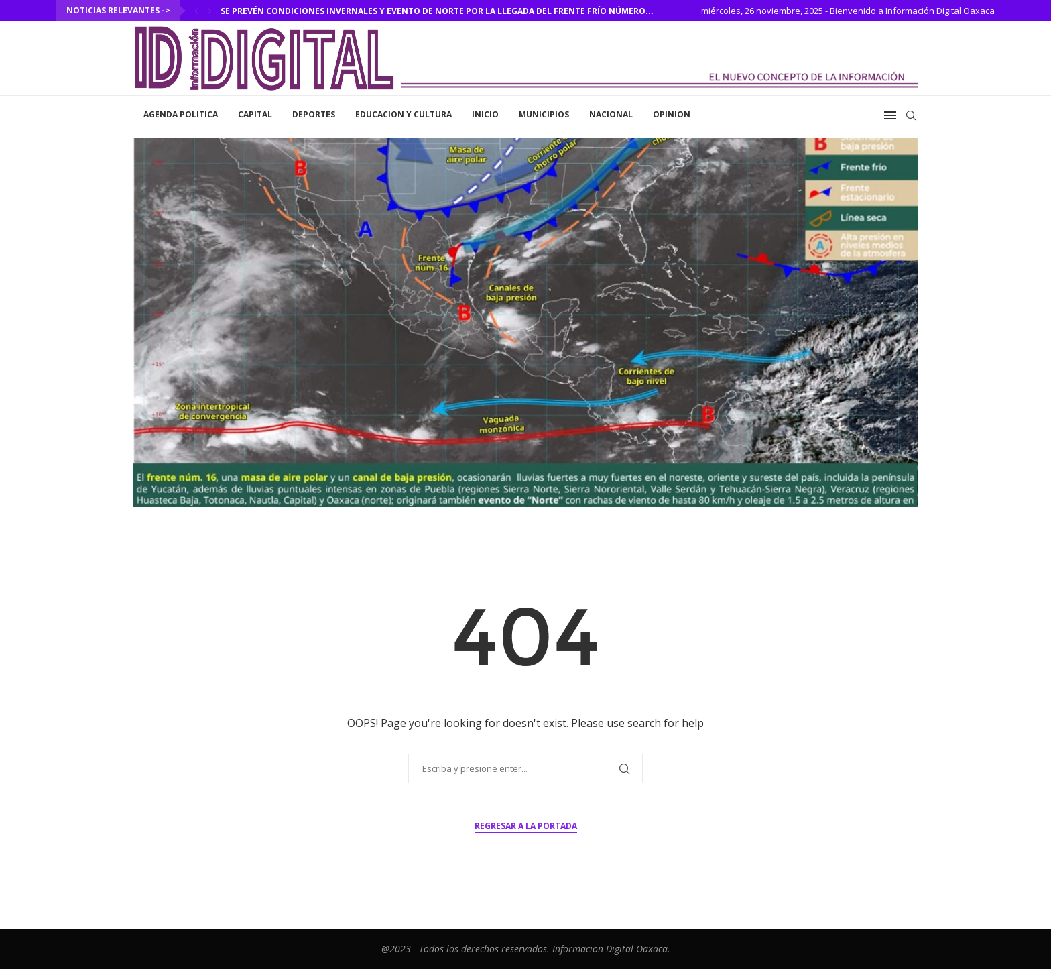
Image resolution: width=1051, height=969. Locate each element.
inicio (485, 114)
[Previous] (196, 10)
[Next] (209, 10)
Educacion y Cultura (403, 114)
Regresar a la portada (526, 826)
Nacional (611, 114)
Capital (255, 114)
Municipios (544, 114)
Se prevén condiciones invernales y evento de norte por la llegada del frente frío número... (437, 11)
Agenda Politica (180, 114)
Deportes (313, 114)
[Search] (911, 115)
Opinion (671, 114)
